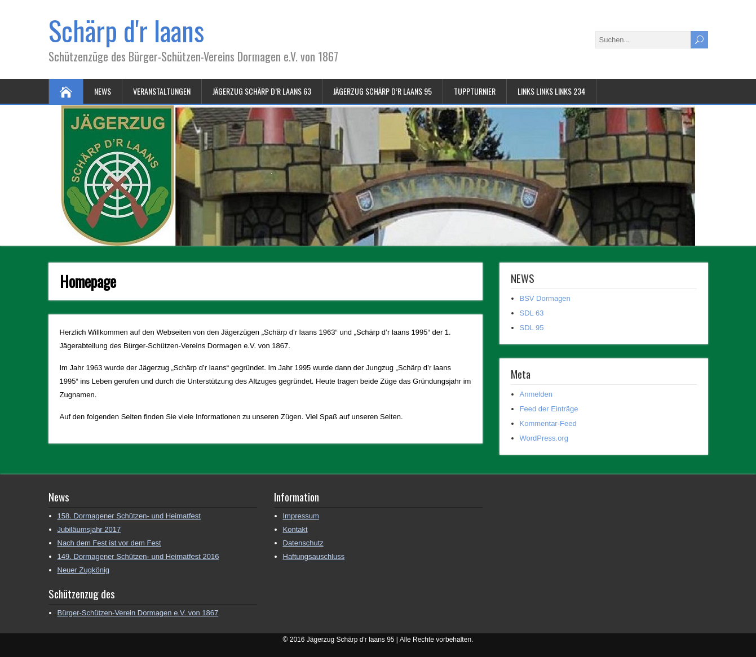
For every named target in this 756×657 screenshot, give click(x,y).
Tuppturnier (475, 91)
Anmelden (536, 394)
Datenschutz (303, 543)
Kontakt (295, 529)
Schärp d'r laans (126, 30)
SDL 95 (532, 327)
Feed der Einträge (549, 409)
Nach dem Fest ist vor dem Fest (109, 543)
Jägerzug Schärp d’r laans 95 (382, 91)
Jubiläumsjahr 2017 (89, 529)
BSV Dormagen (545, 298)
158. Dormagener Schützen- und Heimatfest (129, 516)
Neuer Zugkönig (84, 570)
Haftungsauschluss (314, 556)
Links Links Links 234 (551, 91)
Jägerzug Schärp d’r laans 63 (262, 91)
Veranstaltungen (162, 91)
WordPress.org (544, 438)
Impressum (301, 516)
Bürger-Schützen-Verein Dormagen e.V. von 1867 (138, 613)
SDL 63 (532, 313)
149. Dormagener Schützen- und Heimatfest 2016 (138, 556)
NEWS (102, 91)
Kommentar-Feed (548, 423)
